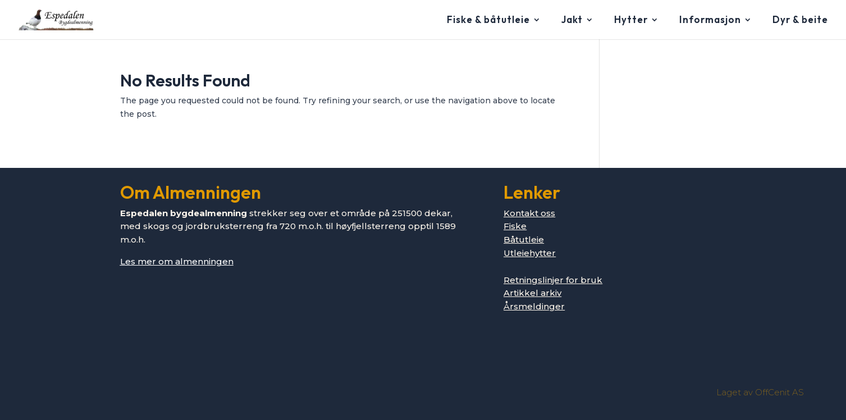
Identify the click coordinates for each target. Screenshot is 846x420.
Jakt (572, 20)
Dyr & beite (800, 20)
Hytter (631, 20)
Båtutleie (524, 239)
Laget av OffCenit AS (760, 392)
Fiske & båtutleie (488, 20)
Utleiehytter (530, 253)
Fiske (515, 226)
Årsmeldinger (534, 306)
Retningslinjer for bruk (553, 280)
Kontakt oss (529, 213)
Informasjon (710, 20)
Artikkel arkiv (532, 292)
